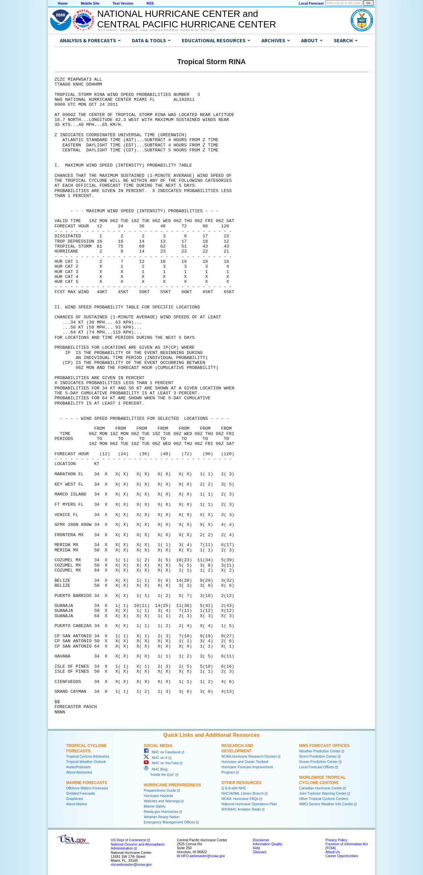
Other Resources (241, 782)
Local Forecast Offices (316, 767)
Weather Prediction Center (319, 751)
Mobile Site (90, 3)
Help (256, 848)
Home (63, 3)
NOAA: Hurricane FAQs (239, 799)
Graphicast (74, 799)
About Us (332, 852)
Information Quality (267, 844)
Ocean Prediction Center (318, 762)
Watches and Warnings (162, 801)
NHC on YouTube (161, 763)
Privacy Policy (336, 840)
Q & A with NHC (233, 788)
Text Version (123, 3)
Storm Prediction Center (318, 756)
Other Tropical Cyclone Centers (323, 799)
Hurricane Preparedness (172, 785)
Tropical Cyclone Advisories (87, 756)
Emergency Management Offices (169, 822)
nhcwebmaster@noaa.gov (131, 864)
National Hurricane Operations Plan (249, 804)
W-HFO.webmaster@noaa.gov (201, 856)
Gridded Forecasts (80, 793)
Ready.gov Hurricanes (161, 812)
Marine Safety (155, 806)
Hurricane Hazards (158, 796)
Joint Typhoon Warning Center (322, 793)
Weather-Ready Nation (161, 817)
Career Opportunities (341, 856)
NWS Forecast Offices (324, 745)
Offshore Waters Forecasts (87, 788)
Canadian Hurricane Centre (320, 788)
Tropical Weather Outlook (86, 762)
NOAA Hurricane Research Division (249, 756)
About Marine (76, 804)
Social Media (158, 745)
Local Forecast (311, 3)
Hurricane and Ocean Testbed (244, 762)
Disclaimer (261, 840)
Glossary (260, 852)
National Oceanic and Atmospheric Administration (157, 30)
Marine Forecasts (86, 782)
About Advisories (79, 772)
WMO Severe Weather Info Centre (326, 804)
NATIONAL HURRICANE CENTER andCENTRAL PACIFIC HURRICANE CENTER (186, 19)
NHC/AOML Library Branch (242, 793)
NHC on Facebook (162, 752)
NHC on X (156, 758)
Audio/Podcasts (78, 767)
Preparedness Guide (160, 790)
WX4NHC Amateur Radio (241, 809)
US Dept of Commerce (128, 840)
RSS (150, 3)
